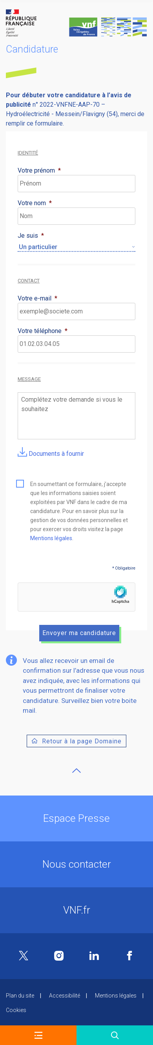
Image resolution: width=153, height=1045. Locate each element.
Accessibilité (64, 995)
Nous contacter (76, 864)
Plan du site (20, 995)
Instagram (59, 956)
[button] (38, 1035)
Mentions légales (51, 538)
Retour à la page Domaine (82, 741)
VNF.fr (76, 910)
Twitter (23, 956)
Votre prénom (39, 170)
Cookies (16, 1010)
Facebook (129, 956)
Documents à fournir (51, 453)
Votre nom (35, 203)
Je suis (31, 235)
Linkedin (94, 956)
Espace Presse (76, 818)
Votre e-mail (37, 298)
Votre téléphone (42, 331)
